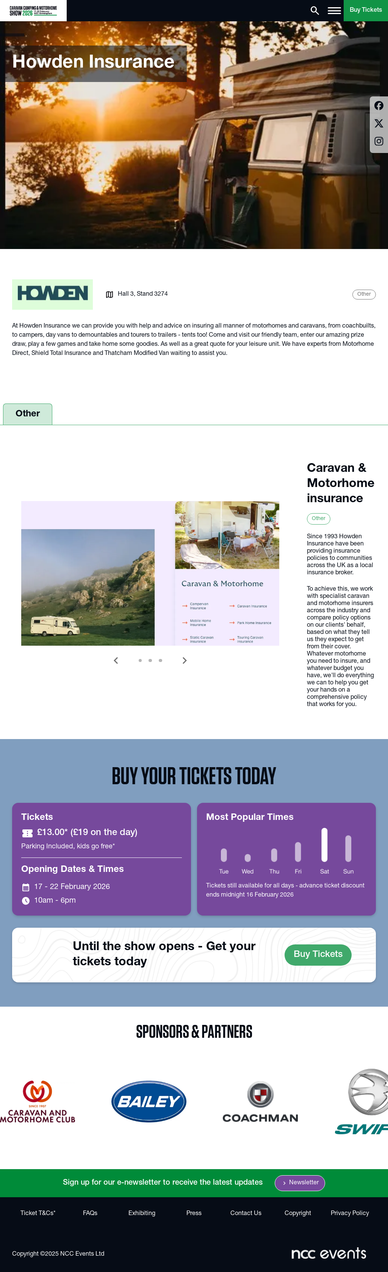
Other (28, 414)
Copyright (298, 1214)
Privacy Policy (350, 1214)
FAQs (90, 1214)
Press (194, 1214)
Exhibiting (141, 1214)
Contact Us (245, 1214)
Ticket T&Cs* (38, 1214)
